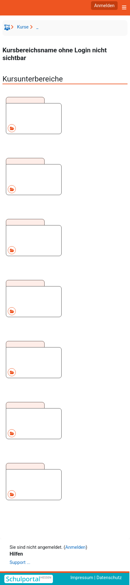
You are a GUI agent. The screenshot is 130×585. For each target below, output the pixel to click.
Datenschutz (109, 577)
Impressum (81, 577)
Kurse (22, 27)
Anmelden (104, 5)
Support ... (20, 562)
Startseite (8, 28)
